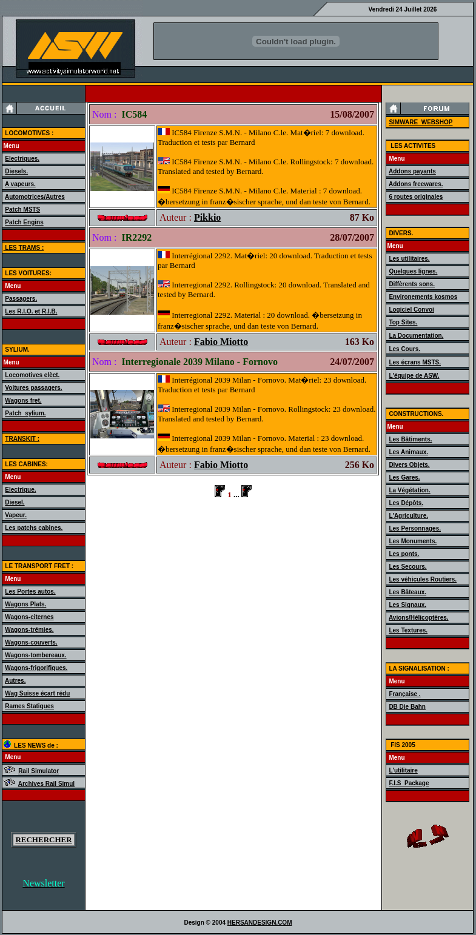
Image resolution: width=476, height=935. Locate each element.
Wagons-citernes (29, 617)
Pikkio (207, 217)
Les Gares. (404, 477)
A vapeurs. (20, 184)
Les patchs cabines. (33, 527)
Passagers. (21, 298)
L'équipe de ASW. (414, 375)
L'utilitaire (403, 770)
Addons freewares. (416, 184)
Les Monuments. (413, 541)
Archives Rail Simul (46, 783)
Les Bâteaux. (407, 592)
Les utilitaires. (409, 258)
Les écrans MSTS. (415, 362)
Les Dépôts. (406, 503)
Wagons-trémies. (29, 629)
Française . (404, 694)
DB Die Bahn (407, 706)
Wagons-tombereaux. (35, 655)
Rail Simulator (38, 771)
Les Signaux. (407, 605)
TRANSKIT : (22, 438)
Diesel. (14, 502)
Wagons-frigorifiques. (36, 668)
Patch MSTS (22, 209)
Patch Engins (24, 222)
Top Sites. (403, 322)
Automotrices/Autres (35, 196)
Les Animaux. (408, 452)
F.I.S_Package (409, 783)
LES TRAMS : (24, 247)
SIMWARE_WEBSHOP (420, 122)
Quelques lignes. (413, 271)
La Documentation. (416, 335)
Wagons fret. (23, 400)
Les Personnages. (415, 528)
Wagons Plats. (25, 604)
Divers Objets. (409, 464)
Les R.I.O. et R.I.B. (31, 311)
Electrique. (20, 489)
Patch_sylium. (25, 413)
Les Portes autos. (30, 591)
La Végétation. (409, 490)
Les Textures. (408, 630)
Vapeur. (16, 515)
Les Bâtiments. (410, 439)
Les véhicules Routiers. (423, 579)
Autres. (15, 680)
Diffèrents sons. (412, 284)
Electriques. (22, 158)
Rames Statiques (29, 706)
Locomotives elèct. (32, 375)
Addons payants (412, 171)
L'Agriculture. (408, 515)
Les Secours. (407, 566)
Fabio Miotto (221, 342)
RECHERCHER (43, 839)
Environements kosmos (423, 296)
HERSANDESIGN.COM (259, 922)
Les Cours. (404, 349)
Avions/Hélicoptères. (419, 617)
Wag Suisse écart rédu (37, 693)
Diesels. (16, 171)
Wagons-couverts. (31, 642)
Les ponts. (404, 554)
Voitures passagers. (33, 387)
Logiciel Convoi (411, 309)
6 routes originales (416, 196)
